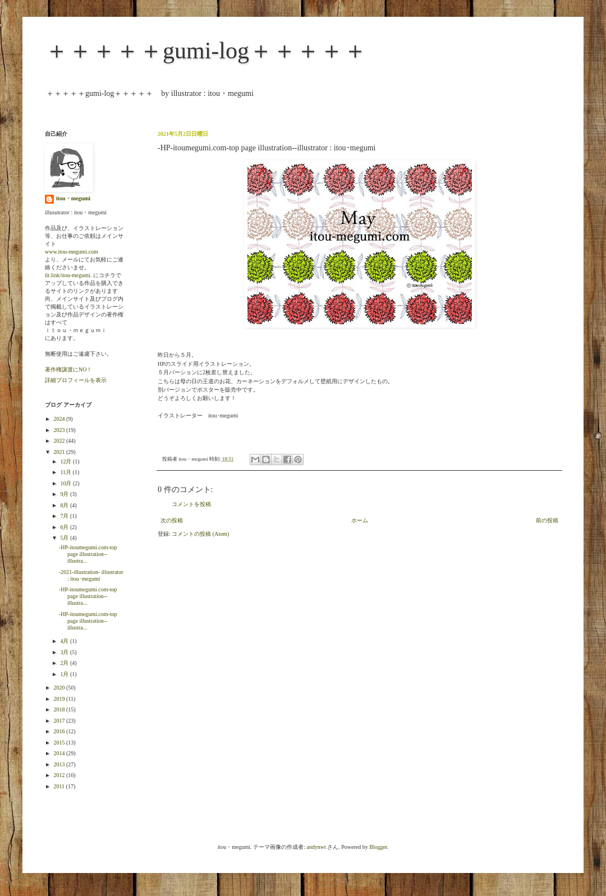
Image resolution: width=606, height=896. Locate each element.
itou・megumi (73, 198)
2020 (59, 687)
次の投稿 (171, 520)
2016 (59, 731)
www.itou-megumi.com (71, 252)
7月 (65, 516)
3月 (65, 652)
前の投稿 (547, 520)
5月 (65, 538)
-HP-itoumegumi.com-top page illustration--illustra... (88, 554)
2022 (59, 441)
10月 (66, 483)
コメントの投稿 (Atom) (200, 534)
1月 (65, 674)
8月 (65, 505)
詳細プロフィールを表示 (76, 380)
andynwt (315, 847)
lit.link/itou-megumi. (68, 275)
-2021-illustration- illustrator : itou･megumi (91, 575)
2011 (59, 786)
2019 (59, 699)
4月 (65, 641)
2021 (59, 452)
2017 (59, 721)
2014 (59, 753)
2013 (59, 764)
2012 (59, 775)
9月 (65, 494)
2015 (59, 742)
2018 (59, 709)
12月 (66, 461)
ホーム (359, 520)
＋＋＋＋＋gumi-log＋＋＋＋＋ (206, 50)
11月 (66, 472)
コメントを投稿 (191, 504)
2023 (59, 430)
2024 (59, 419)
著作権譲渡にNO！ (68, 369)
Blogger (378, 847)
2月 (65, 663)
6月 (65, 527)
